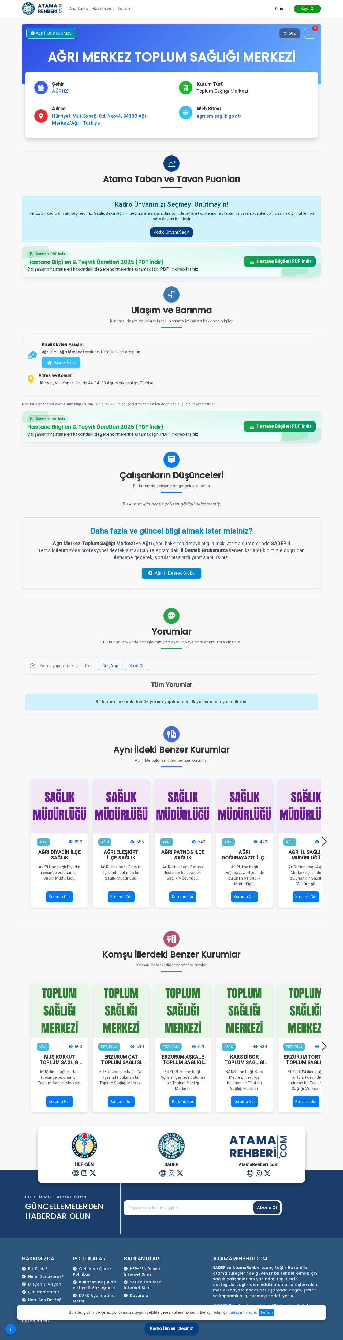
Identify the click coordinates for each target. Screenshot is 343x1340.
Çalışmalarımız (40, 1292)
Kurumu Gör (59, 897)
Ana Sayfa (78, 8)
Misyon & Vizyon (41, 1284)
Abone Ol (267, 1207)
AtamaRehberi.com (240, 1258)
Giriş (279, 8)
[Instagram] (84, 1173)
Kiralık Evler (61, 362)
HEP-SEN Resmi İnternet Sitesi (142, 1271)
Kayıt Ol (307, 8)
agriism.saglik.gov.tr (219, 116)
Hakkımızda (103, 8)
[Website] (75, 1173)
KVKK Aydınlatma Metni (94, 1298)
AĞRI (60, 91)
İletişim (124, 8)
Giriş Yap (110, 666)
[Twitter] (93, 1173)
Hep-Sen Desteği (42, 1299)
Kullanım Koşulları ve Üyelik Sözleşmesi (94, 1284)
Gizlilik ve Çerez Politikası (92, 1271)
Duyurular (137, 1295)
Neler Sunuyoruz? (43, 1276)
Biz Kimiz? (34, 1268)
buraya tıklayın (243, 1312)
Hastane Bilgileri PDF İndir (280, 261)
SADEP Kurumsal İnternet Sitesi (143, 1284)
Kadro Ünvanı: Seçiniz (171, 1328)
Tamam (266, 1312)
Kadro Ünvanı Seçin (171, 232)
